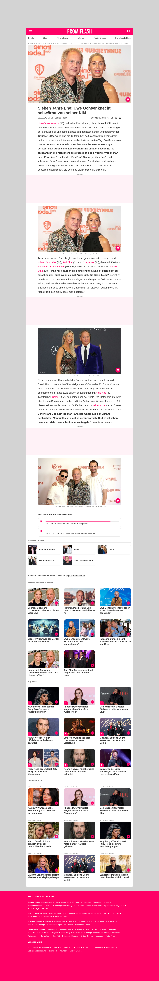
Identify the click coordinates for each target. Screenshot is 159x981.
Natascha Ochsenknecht (51, 266)
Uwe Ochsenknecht (48, 123)
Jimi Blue (67, 262)
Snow (55, 397)
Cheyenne (88, 262)
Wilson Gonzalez (47, 262)
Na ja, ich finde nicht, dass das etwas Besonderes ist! (70, 533)
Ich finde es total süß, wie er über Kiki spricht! (66, 523)
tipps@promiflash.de (75, 576)
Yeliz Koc (101, 392)
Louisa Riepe (61, 118)
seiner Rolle (99, 405)
